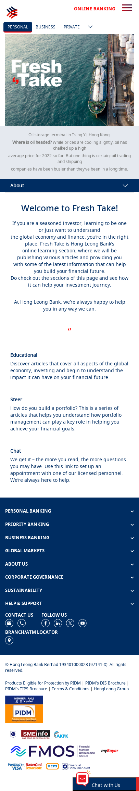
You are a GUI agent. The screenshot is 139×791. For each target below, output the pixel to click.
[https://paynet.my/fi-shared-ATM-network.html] (52, 766)
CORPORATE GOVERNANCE (34, 577)
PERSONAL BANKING (28, 511)
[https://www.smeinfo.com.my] (35, 733)
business (45, 27)
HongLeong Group (111, 689)
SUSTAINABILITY (23, 590)
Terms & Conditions (70, 689)
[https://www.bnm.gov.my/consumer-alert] (76, 766)
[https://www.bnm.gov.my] (13, 734)
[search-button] (127, 8)
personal (18, 27)
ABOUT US (16, 564)
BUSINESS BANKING (27, 538)
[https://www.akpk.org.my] (61, 734)
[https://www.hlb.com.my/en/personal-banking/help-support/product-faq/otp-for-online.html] (25, 766)
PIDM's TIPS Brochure (26, 689)
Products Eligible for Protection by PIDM (43, 683)
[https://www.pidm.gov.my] (24, 708)
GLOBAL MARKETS (25, 551)
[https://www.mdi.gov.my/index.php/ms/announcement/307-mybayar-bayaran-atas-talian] (109, 750)
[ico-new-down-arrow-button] (89, 27)
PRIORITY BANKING (27, 524)
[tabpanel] (69, 80)
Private (72, 27)
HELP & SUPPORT (23, 603)
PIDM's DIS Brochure (105, 683)
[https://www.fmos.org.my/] (53, 750)
